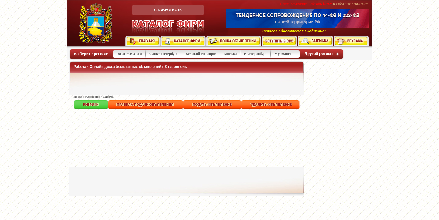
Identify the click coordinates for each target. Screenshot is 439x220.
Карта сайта (360, 4)
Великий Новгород (201, 54)
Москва (230, 54)
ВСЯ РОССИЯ (130, 54)
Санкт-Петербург (163, 54)
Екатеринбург (255, 54)
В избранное (342, 4)
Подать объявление (294, 4)
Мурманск (283, 54)
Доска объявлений (87, 96)
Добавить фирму (320, 4)
